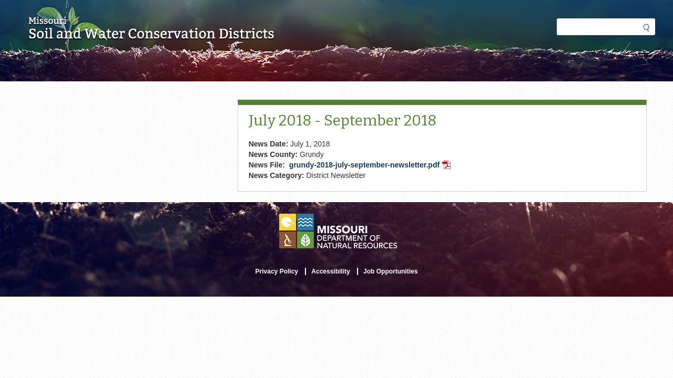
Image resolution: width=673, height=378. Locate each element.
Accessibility (330, 271)
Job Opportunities (390, 271)
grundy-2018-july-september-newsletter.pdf (371, 166)
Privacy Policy (277, 271)
